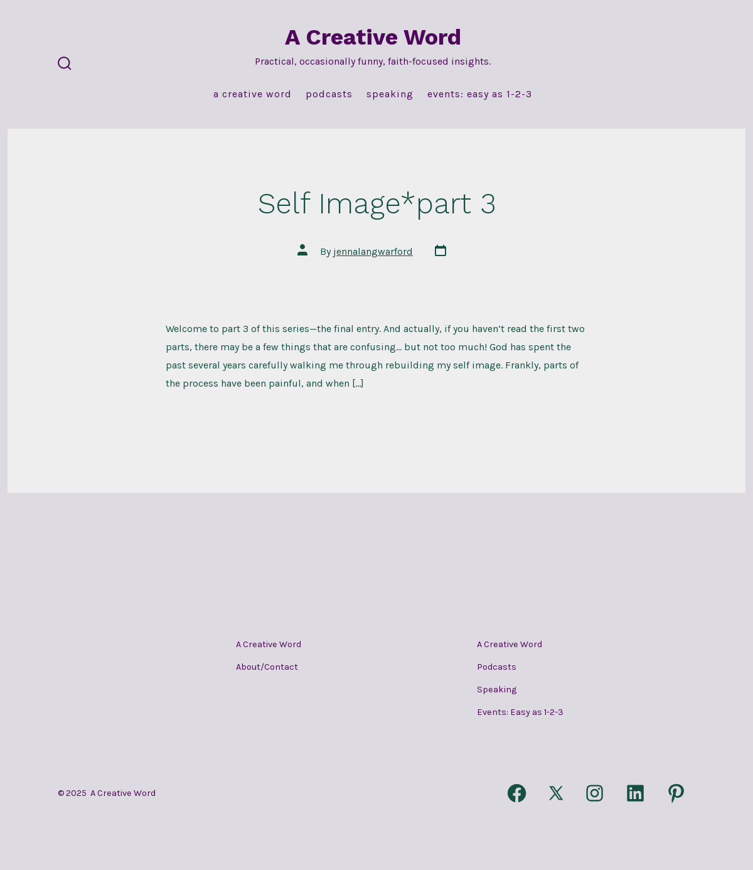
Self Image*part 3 (377, 203)
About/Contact (267, 667)
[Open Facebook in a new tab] (517, 793)
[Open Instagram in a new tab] (595, 793)
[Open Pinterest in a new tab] (676, 793)
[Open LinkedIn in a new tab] (635, 793)
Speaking (390, 94)
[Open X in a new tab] (556, 793)
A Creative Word (252, 94)
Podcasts (329, 94)
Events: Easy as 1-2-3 (479, 94)
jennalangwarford (373, 251)
